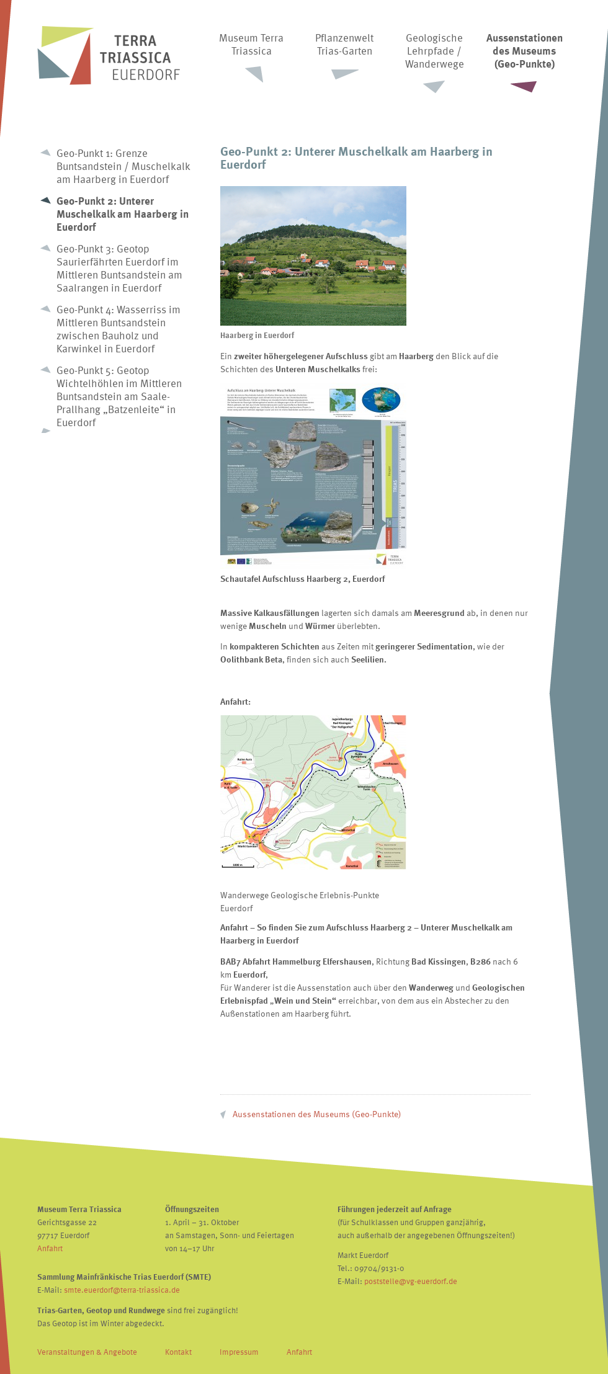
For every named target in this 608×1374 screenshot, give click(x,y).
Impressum (239, 1351)
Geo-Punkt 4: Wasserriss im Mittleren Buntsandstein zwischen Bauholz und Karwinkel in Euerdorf (118, 328)
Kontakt (178, 1351)
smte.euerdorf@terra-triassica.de (122, 1289)
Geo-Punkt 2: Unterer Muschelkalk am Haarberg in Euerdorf (122, 213)
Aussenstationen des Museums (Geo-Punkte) (317, 1113)
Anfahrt (50, 1248)
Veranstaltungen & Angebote (87, 1351)
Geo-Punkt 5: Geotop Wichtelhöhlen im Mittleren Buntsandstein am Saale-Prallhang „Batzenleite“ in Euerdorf (119, 396)
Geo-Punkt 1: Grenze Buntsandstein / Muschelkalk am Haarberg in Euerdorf (123, 166)
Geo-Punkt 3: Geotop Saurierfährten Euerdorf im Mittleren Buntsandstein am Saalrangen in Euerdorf (119, 268)
